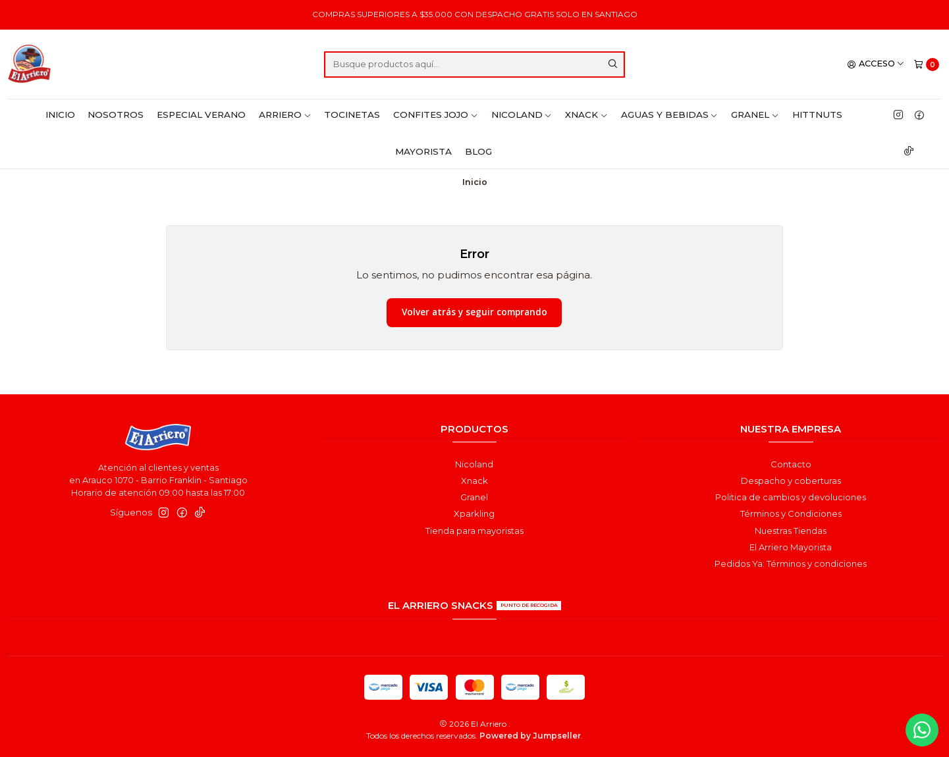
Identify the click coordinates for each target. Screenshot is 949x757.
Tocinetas (352, 114)
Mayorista (423, 151)
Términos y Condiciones (791, 513)
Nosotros (116, 114)
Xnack (586, 114)
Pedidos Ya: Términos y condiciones (791, 563)
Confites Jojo (435, 114)
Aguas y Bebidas (670, 114)
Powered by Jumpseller (530, 736)
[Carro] (926, 64)
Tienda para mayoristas (474, 530)
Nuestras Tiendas (791, 530)
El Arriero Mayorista (790, 547)
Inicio (60, 114)
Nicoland (522, 114)
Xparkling (474, 513)
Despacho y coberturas (791, 480)
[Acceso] (876, 64)
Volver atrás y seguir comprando (474, 312)
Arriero (285, 114)
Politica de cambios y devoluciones (790, 497)
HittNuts (817, 114)
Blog (478, 151)
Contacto (791, 464)
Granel (755, 114)
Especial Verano (201, 114)
